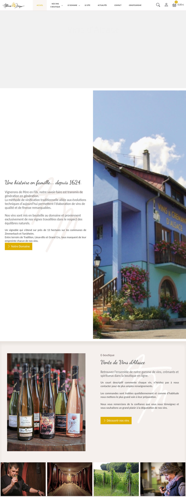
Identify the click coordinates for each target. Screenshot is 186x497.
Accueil (40, 5)
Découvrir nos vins (118, 420)
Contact (117, 5)
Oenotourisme (135, 5)
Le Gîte (87, 5)
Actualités (102, 5)
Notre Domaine (20, 246)
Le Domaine (72, 5)
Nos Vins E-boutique (55, 5)
